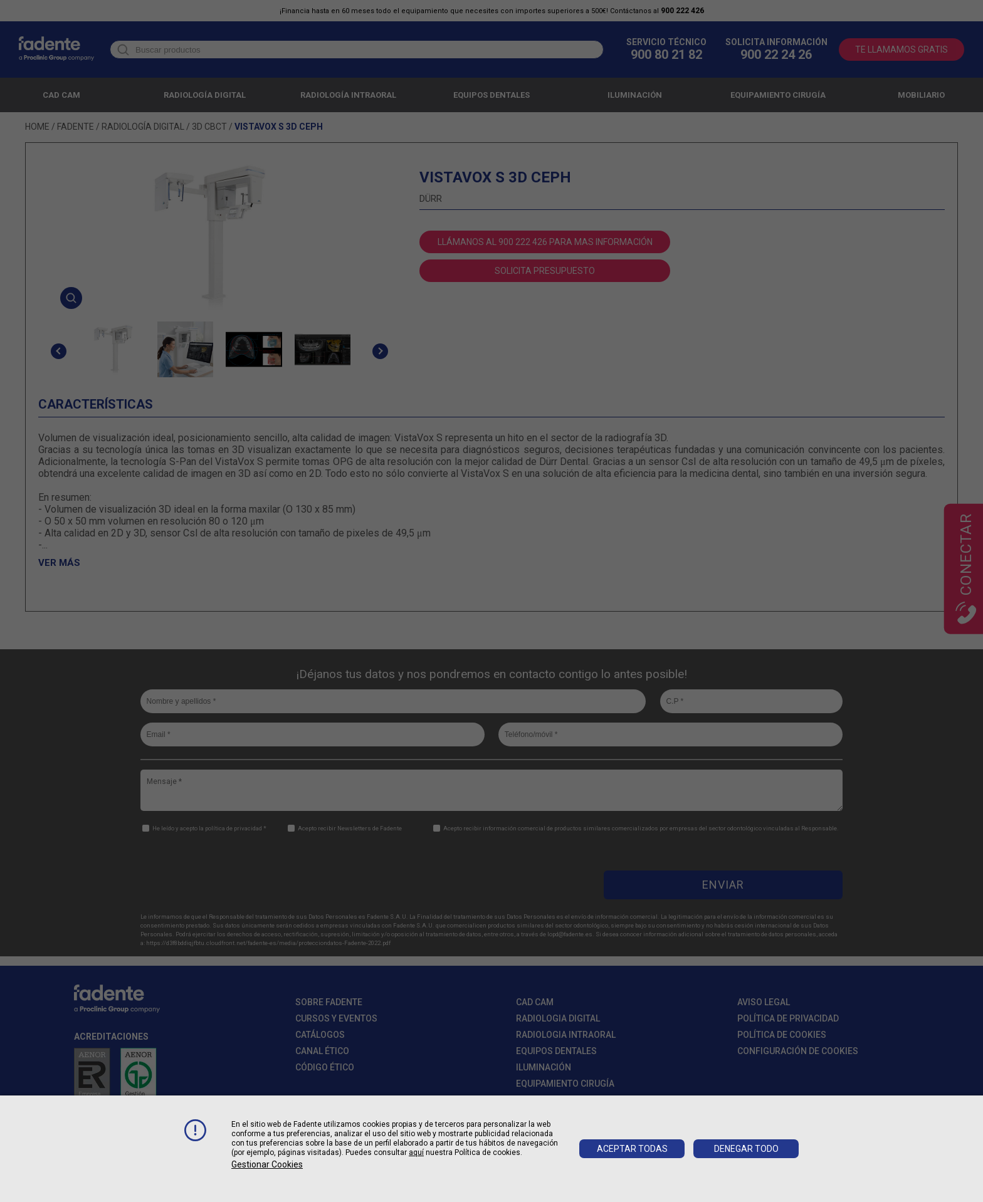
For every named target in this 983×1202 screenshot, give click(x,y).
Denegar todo (746, 1149)
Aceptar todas (632, 1149)
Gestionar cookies (267, 1164)
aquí (416, 1152)
